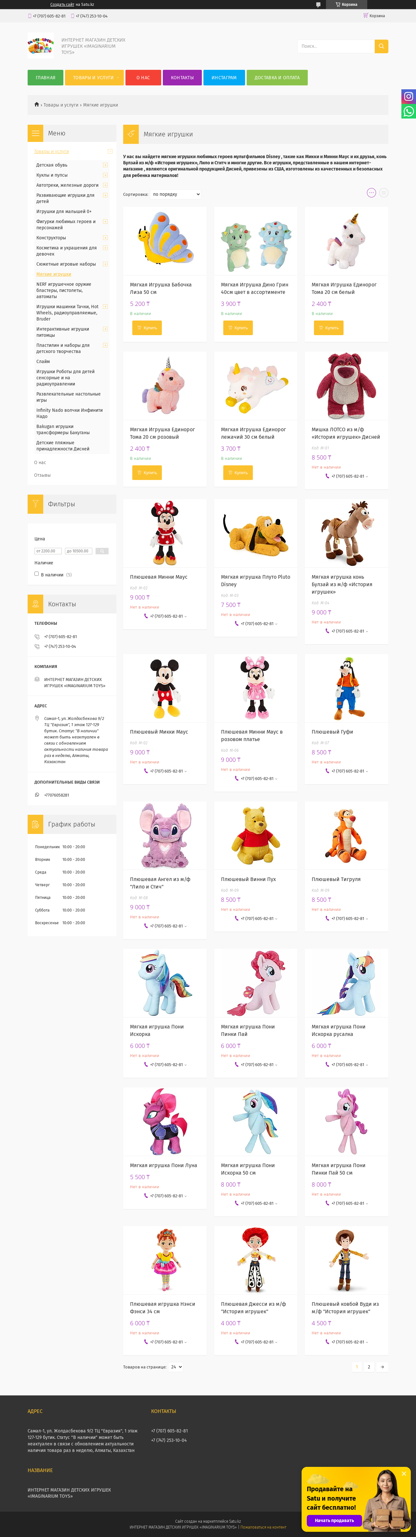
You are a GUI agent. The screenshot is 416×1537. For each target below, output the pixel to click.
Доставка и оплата (277, 78)
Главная (45, 78)
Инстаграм (224, 78)
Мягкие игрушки (53, 274)
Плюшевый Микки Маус (159, 732)
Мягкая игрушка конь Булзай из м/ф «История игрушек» (342, 584)
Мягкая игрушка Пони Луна (163, 1165)
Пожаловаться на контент (263, 1527)
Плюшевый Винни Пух (248, 879)
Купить (150, 327)
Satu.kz (235, 1521)
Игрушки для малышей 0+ (64, 211)
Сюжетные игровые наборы (66, 264)
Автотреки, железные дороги (67, 185)
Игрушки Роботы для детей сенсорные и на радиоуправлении (65, 378)
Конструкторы (51, 238)
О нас (143, 78)
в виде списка (383, 194)
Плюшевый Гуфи (332, 732)
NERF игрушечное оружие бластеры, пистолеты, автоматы (63, 290)
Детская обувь (51, 165)
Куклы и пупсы (52, 175)
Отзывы (42, 475)
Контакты (182, 78)
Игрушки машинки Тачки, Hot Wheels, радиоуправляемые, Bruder (67, 313)
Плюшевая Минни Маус (159, 577)
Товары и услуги (93, 78)
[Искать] (381, 46)
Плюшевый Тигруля (336, 879)
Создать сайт (62, 4)
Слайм (43, 361)
